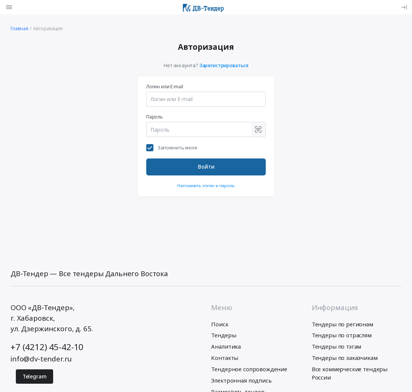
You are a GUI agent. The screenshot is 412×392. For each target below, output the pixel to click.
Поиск (219, 324)
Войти (206, 166)
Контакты (224, 357)
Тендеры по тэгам (336, 346)
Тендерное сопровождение (249, 369)
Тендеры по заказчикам (345, 357)
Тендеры (223, 335)
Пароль (154, 117)
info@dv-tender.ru (41, 358)
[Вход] (403, 7)
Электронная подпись (241, 380)
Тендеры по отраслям (342, 335)
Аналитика (226, 346)
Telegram (35, 376)
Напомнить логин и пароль (205, 185)
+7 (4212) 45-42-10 (47, 347)
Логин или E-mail (164, 86)
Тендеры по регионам (342, 324)
